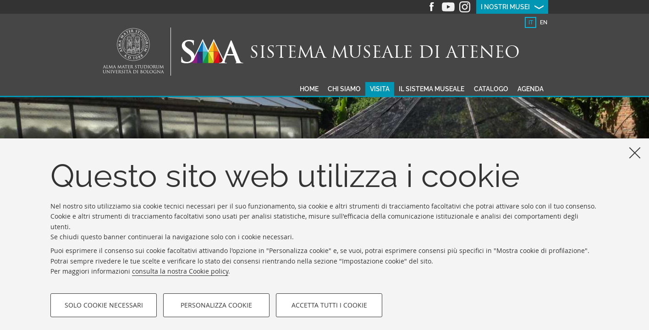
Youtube (448, 7)
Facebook (432, 7)
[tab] (530, 22)
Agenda (530, 89)
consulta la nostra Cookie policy (180, 271)
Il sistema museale (431, 89)
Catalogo (491, 89)
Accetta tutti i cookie (329, 305)
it (530, 22)
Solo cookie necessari (104, 305)
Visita (380, 89)
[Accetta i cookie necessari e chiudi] (634, 152)
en (543, 22)
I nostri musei (505, 7)
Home (309, 89)
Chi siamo (344, 89)
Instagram (465, 7)
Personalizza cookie (216, 305)
